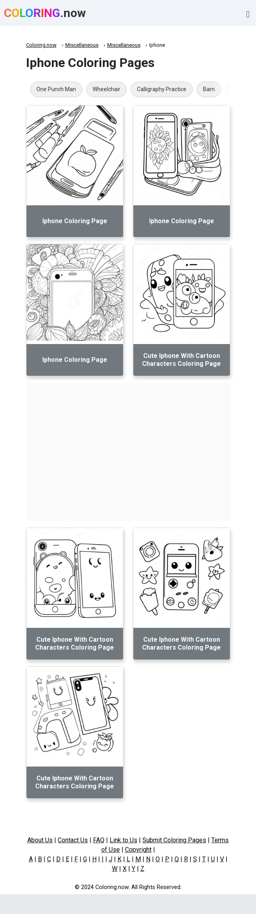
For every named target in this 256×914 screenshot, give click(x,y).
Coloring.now (41, 45)
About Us (40, 840)
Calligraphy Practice (161, 89)
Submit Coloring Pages (174, 840)
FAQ (98, 840)
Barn (209, 89)
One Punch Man (56, 89)
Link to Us (123, 840)
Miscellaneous (82, 45)
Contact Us (73, 840)
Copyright (138, 849)
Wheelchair (106, 89)
